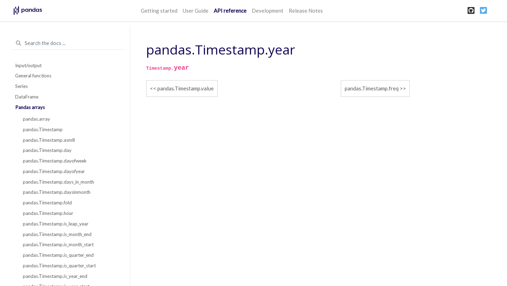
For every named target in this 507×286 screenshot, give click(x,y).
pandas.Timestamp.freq (372, 88)
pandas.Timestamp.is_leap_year (55, 224)
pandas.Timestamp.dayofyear (54, 171)
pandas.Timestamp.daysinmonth (56, 192)
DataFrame (26, 97)
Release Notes (306, 10)
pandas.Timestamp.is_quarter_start (59, 265)
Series (21, 86)
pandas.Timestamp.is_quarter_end (58, 255)
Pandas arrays (30, 107)
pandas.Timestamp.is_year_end (55, 276)
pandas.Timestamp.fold (47, 202)
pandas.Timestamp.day (47, 150)
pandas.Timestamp (43, 129)
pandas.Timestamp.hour (48, 213)
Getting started (159, 10)
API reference (230, 10)
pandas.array (36, 119)
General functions (33, 75)
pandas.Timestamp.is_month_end (57, 234)
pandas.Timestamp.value (185, 88)
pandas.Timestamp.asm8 (49, 140)
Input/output (28, 65)
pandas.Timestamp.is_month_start (58, 244)
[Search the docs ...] (68, 43)
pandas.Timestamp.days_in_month (58, 182)
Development (267, 10)
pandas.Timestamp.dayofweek (55, 161)
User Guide (195, 10)
